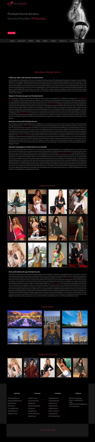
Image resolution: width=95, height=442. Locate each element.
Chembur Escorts (32, 398)
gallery (53, 41)
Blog (38, 41)
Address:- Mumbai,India (75, 398)
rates (45, 41)
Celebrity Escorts (53, 408)
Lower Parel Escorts (33, 400)
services (21, 41)
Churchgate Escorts (13, 408)
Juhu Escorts (31, 408)
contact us (74, 41)
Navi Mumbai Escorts (33, 413)
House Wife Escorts (54, 400)
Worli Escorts (31, 403)
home (12, 41)
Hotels (30, 41)
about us (63, 41)
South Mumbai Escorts (34, 406)
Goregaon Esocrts (12, 413)
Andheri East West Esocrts (15, 400)
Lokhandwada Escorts (13, 398)
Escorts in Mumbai (24, 113)
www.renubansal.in (74, 406)
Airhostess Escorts (54, 398)
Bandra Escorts (12, 403)
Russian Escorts (53, 403)
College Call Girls (53, 406)
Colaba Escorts (32, 411)
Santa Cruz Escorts (54, 411)
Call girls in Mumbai (52, 104)
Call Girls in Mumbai (24, 134)
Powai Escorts (11, 406)
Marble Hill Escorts (13, 411)
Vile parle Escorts (53, 413)
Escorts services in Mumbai (65, 153)
